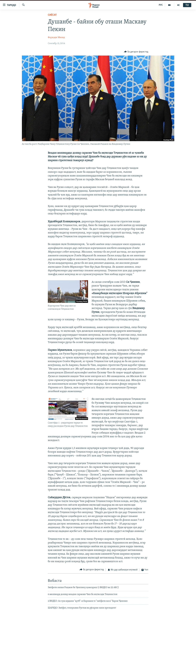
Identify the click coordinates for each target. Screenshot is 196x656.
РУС (161, 5)
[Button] (136, 52)
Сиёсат (52, 15)
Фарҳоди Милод (56, 37)
